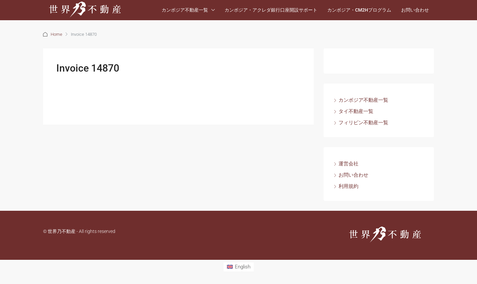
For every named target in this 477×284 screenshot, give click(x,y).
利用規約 (348, 186)
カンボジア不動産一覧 (185, 10)
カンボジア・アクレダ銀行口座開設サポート (271, 10)
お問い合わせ (415, 10)
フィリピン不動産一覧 (363, 123)
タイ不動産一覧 (356, 111)
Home (56, 34)
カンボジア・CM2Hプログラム (359, 10)
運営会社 (348, 164)
